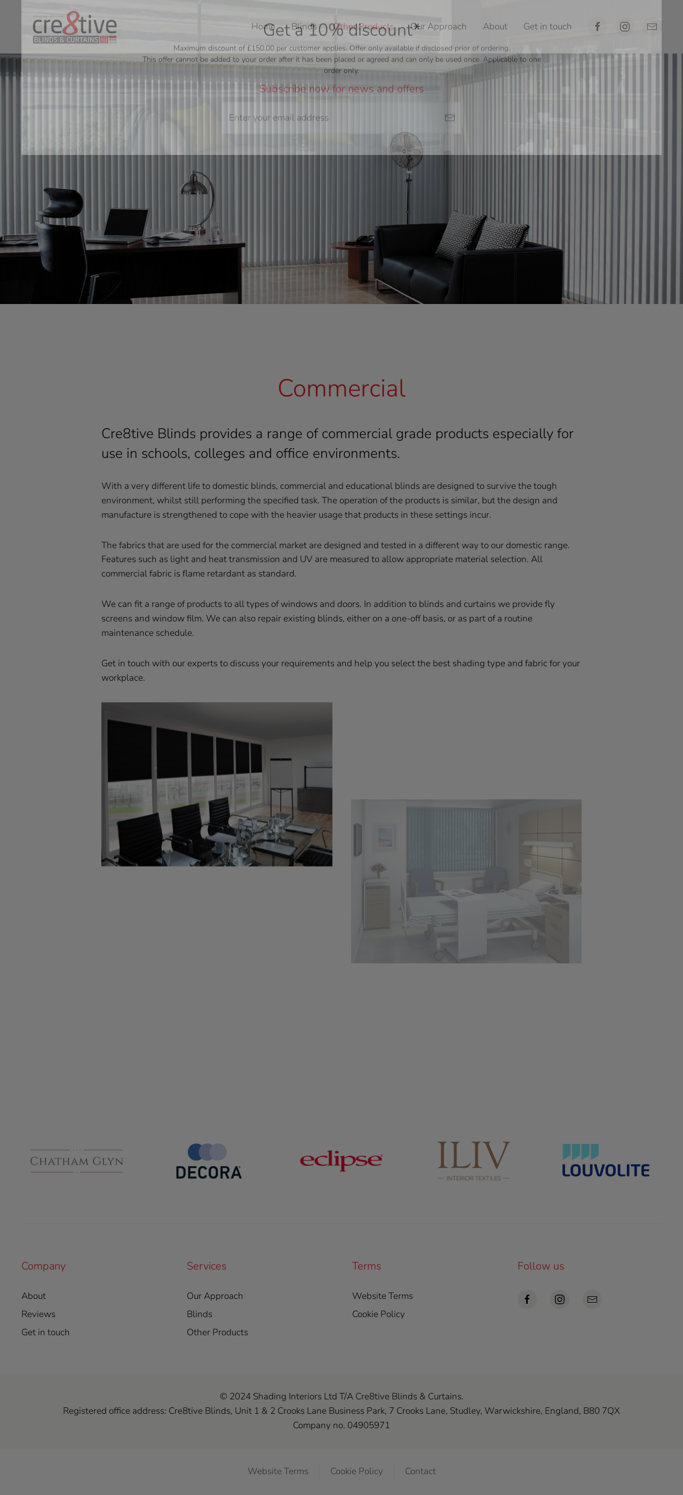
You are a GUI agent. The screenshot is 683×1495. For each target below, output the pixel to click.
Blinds (199, 1314)
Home (263, 26)
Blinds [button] (304, 26)
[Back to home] (74, 26)
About (495, 26)
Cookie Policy (378, 1314)
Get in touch (547, 26)
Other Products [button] (363, 26)
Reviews (38, 1314)
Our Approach (438, 26)
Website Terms (382, 1296)
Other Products (217, 1332)
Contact (420, 1471)
